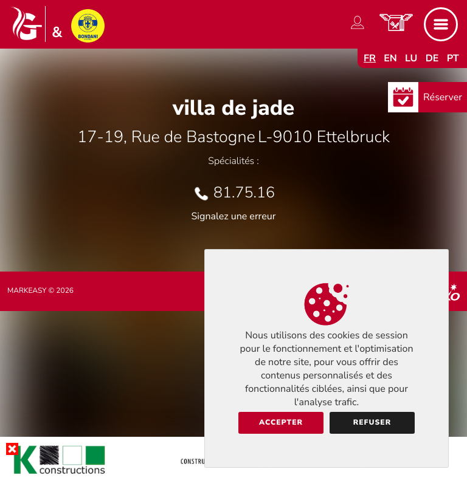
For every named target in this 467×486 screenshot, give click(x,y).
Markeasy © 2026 (40, 291)
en (390, 58)
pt (453, 58)
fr (370, 58)
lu (411, 58)
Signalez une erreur (234, 216)
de (432, 58)
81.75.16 (244, 192)
